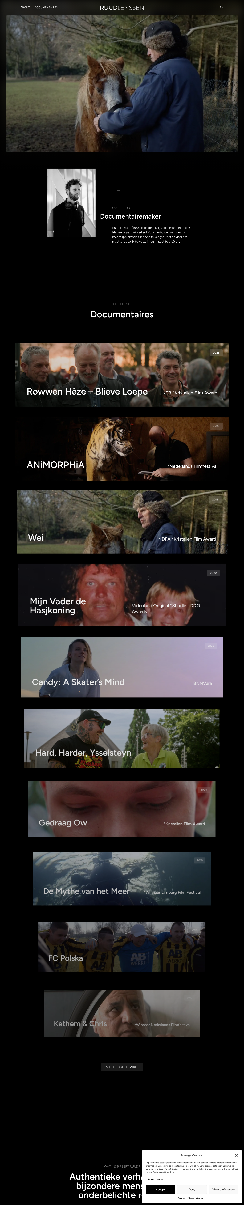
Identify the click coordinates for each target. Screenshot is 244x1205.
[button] (236, 1155)
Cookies (181, 1198)
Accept (160, 1189)
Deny (192, 1189)
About (25, 7)
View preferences (223, 1189)
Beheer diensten (155, 1179)
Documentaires (46, 7)
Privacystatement (195, 1198)
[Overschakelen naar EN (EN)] (221, 7)
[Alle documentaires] (122, 1074)
